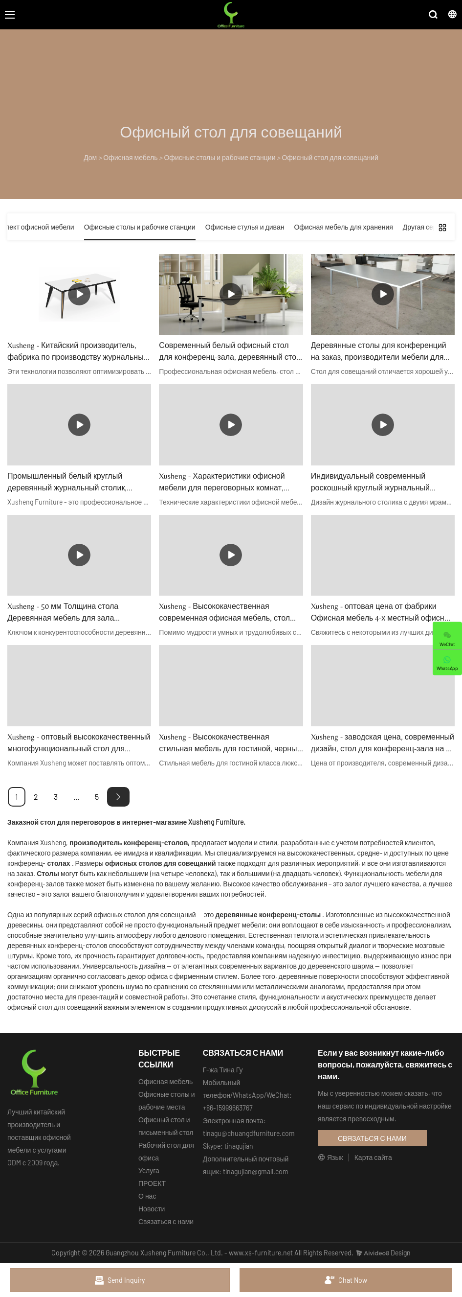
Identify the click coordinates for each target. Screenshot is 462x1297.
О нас (147, 1196)
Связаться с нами (166, 1221)
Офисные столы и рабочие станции (219, 157)
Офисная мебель (130, 157)
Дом (90, 157)
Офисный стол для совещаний (330, 157)
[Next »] (118, 797)
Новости (151, 1208)
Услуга (148, 1170)
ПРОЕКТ (152, 1183)
